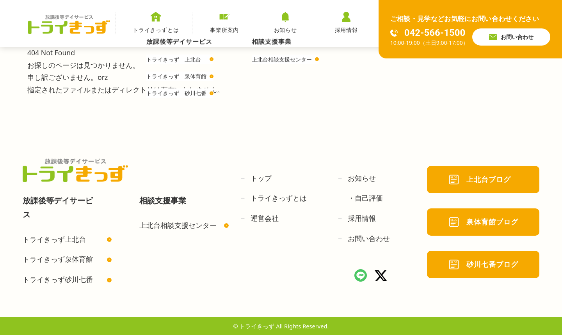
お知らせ (285, 23)
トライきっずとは (155, 23)
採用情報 (346, 23)
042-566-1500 (428, 32)
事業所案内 (224, 23)
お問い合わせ (511, 37)
